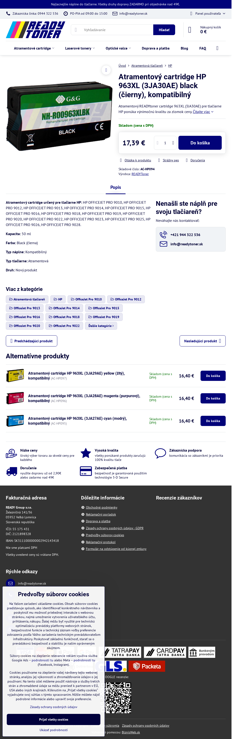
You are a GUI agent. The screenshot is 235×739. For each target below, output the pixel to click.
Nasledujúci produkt (202, 341)
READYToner (140, 174)
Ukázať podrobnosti (54, 730)
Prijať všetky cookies (53, 719)
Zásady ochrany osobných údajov (145, 725)
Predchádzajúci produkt (31, 341)
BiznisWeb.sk (131, 732)
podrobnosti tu (42, 660)
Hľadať (164, 29)
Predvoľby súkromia (105, 725)
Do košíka (200, 143)
